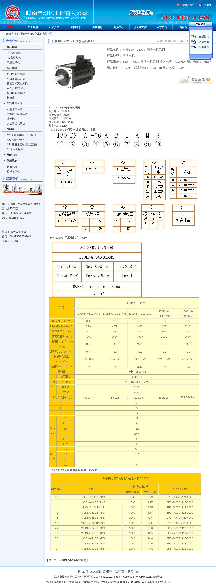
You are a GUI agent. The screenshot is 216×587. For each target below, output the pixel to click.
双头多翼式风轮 (16, 88)
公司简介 (108, 571)
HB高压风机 (14, 57)
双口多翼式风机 (16, 78)
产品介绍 (54, 27)
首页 (159, 41)
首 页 (11, 27)
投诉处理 (204, 47)
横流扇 (11, 97)
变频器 (10, 129)
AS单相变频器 (15, 149)
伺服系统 (12, 160)
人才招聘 (162, 27)
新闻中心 (133, 571)
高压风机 (12, 47)
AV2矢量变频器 (16, 139)
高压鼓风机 (13, 62)
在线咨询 (204, 36)
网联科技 (165, 581)
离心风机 (12, 68)
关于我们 (33, 27)
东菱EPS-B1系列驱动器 (72, 560)
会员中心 (119, 27)
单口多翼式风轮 (16, 93)
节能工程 (12, 154)
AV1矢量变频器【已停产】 (22, 135)
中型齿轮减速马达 (17, 114)
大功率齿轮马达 (16, 123)
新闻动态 (76, 27)
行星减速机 (13, 171)
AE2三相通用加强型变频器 (22, 144)
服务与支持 (140, 27)
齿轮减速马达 (14, 103)
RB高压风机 (14, 53)
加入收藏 (95, 571)
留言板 (183, 27)
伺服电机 (12, 166)
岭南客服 (204, 41)
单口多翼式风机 (16, 74)
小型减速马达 (14, 109)
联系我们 (120, 571)
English (207, 4)
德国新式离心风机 (17, 83)
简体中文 (187, 4)
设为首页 (83, 571)
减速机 (11, 118)
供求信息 (97, 27)
